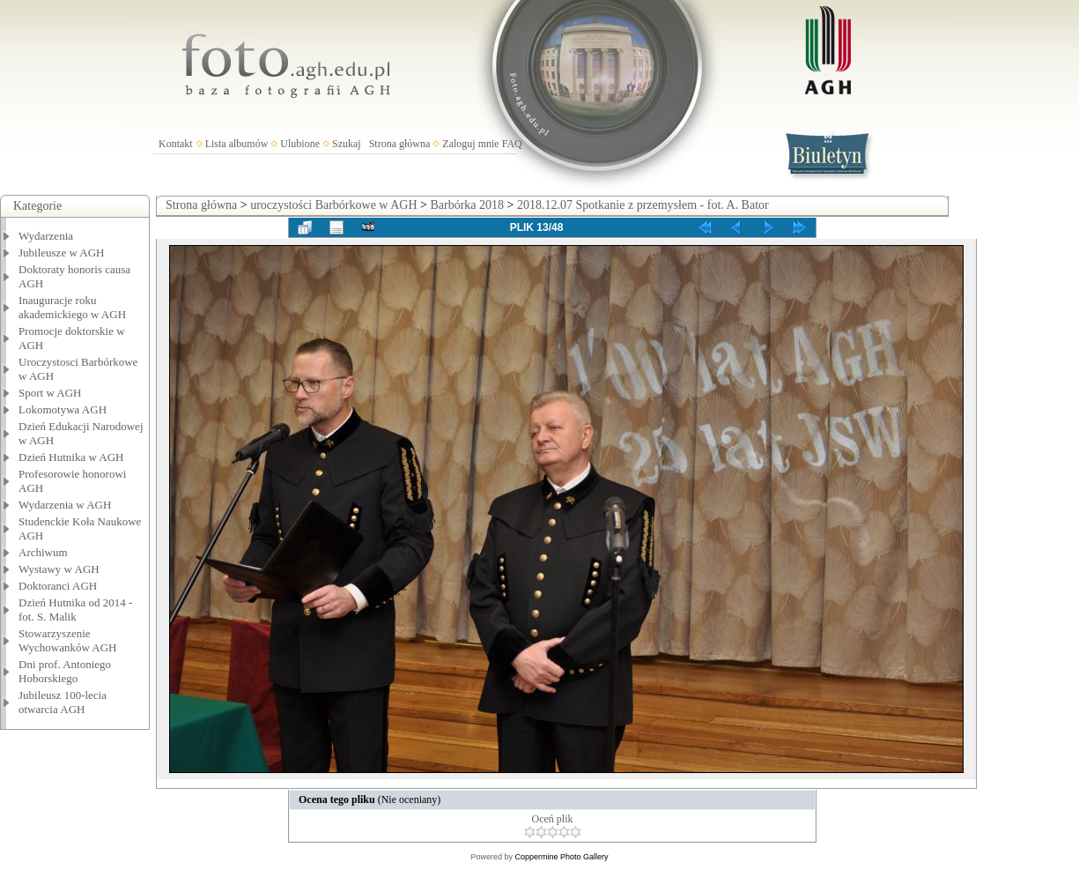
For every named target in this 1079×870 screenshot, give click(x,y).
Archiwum (43, 552)
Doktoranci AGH (57, 585)
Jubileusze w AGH (61, 252)
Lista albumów (237, 144)
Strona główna (400, 144)
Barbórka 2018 (467, 205)
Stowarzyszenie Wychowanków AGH (67, 640)
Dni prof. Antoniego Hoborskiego (64, 671)
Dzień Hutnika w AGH (71, 457)
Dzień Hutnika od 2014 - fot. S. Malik (75, 609)
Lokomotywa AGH (62, 409)
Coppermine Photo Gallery (561, 856)
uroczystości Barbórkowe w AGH (333, 205)
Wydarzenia (45, 235)
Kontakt (176, 144)
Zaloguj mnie (470, 144)
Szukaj (346, 144)
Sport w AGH (50, 392)
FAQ (512, 144)
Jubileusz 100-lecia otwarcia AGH (62, 702)
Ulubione (300, 144)
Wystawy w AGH (59, 569)
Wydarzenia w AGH (64, 504)
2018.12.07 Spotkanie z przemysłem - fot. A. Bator (643, 205)
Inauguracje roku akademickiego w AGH (72, 307)
